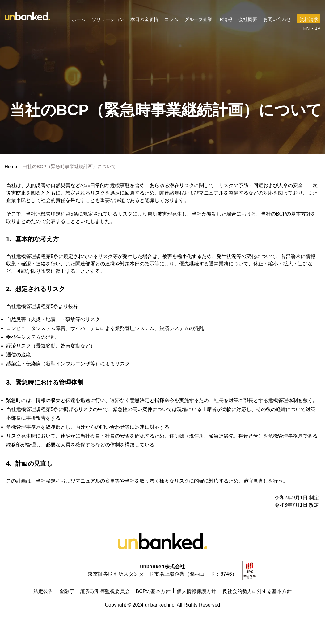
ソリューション (108, 19)
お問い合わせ (277, 19)
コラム (171, 19)
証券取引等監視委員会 (105, 591)
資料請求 (309, 19)
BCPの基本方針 (153, 591)
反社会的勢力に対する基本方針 (257, 591)
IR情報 (225, 19)
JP (317, 28)
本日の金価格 (144, 19)
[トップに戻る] (12, 166)
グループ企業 (198, 19)
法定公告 (43, 591)
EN (306, 28)
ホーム (79, 19)
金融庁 (66, 591)
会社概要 (247, 19)
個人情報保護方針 (196, 591)
